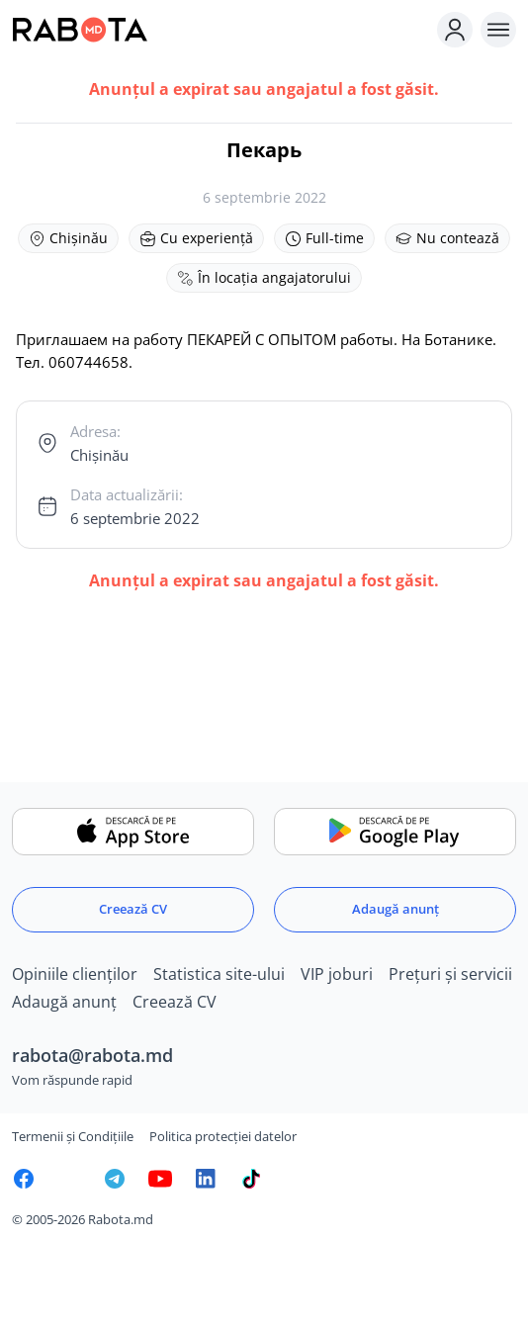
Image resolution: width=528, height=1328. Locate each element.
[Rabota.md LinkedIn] (205, 1178)
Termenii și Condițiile (72, 1136)
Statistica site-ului (219, 974)
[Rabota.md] (220, 29)
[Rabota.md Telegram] (114, 1178)
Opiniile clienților (74, 974)
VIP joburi (337, 974)
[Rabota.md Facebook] (24, 1178)
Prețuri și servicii (450, 974)
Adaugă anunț (395, 909)
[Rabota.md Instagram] (69, 1178)
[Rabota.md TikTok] (251, 1178)
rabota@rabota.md (92, 1055)
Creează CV (133, 909)
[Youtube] (160, 1178)
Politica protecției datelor (223, 1136)
